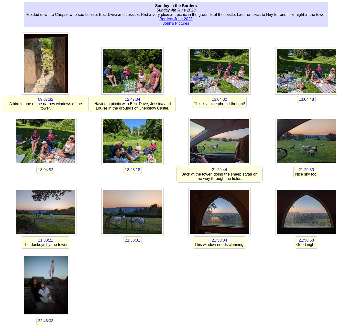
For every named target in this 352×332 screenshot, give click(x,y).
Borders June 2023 (175, 19)
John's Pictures (176, 23)
